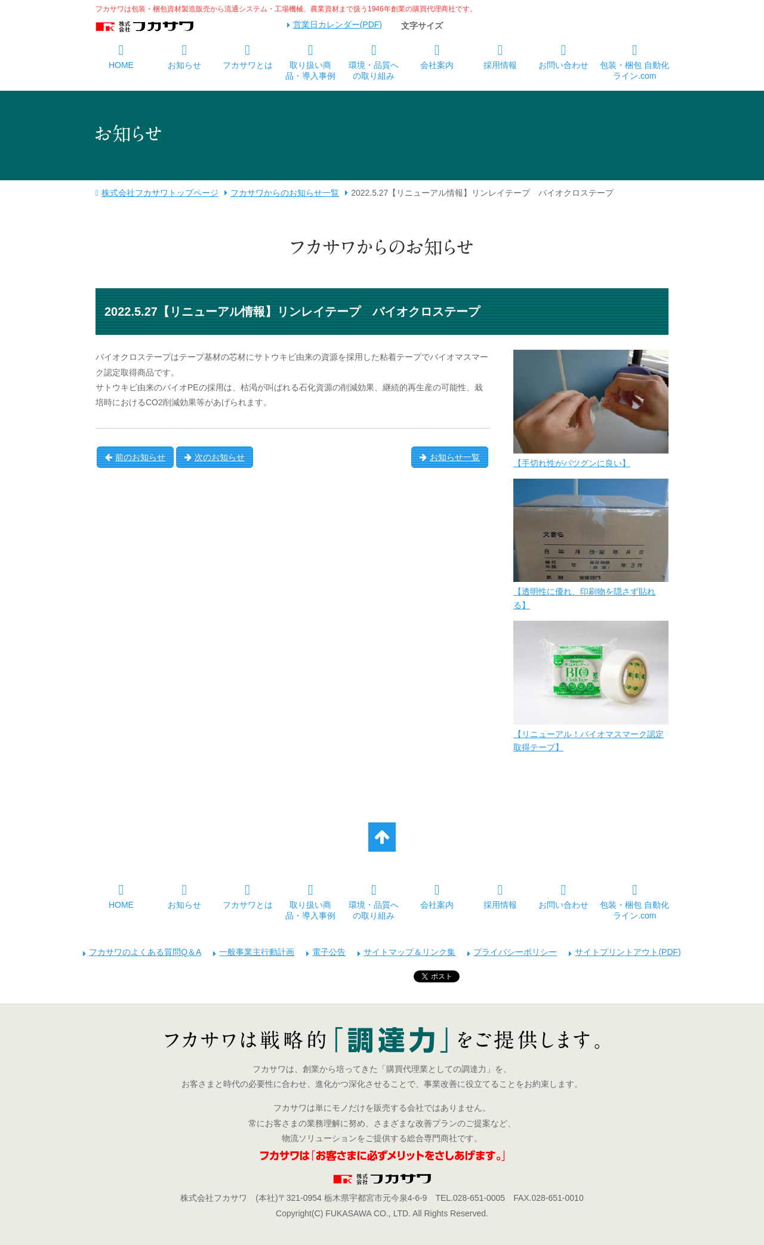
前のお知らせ (135, 457)
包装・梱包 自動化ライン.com (634, 70)
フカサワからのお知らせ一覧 (284, 193)
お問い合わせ (563, 65)
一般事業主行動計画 (256, 952)
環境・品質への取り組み (374, 70)
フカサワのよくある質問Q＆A (145, 952)
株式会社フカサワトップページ (159, 193)
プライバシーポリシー (515, 952)
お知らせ (184, 65)
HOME (121, 65)
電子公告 (329, 952)
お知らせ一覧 (450, 457)
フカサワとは (248, 65)
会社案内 (437, 65)
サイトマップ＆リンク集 (409, 952)
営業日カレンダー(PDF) (337, 24)
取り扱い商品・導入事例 (310, 70)
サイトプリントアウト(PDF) (627, 952)
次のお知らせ (214, 457)
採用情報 (500, 65)
